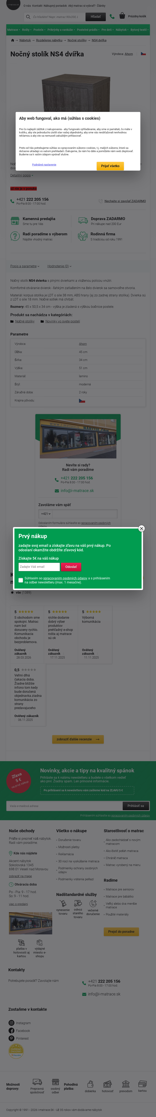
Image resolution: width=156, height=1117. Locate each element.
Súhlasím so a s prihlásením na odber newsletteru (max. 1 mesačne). (67, 580)
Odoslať (71, 567)
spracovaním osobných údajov (65, 578)
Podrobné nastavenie (44, 164)
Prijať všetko (110, 166)
